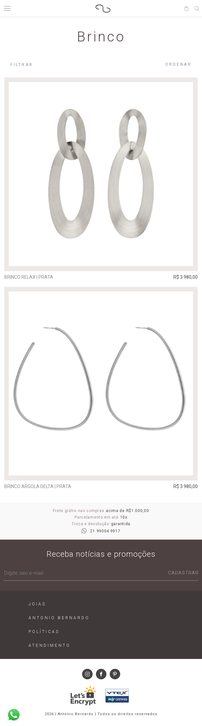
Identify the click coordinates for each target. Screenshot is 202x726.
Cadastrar (183, 572)
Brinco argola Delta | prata (37, 486)
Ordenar (178, 64)
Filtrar (22, 64)
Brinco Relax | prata (28, 277)
